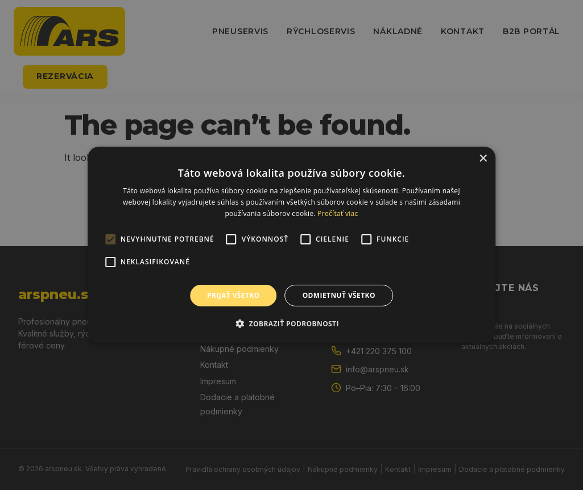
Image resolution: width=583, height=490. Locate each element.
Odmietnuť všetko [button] (339, 295)
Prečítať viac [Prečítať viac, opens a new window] (337, 213)
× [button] (482, 159)
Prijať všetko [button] (233, 295)
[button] (291, 323)
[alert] (291, 245)
